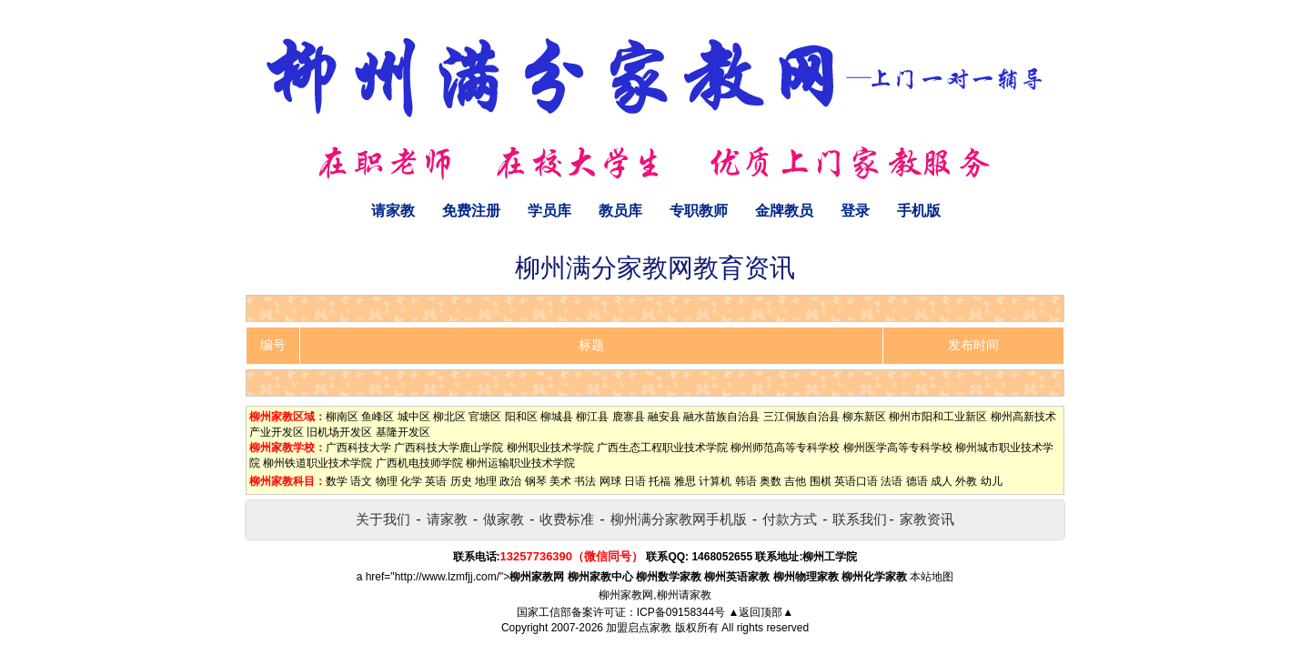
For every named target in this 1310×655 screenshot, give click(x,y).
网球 (610, 481)
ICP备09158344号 (681, 612)
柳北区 (449, 416)
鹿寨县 (628, 416)
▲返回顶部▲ (760, 612)
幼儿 (992, 481)
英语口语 (856, 481)
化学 (411, 481)
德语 (917, 481)
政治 (510, 481)
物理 (387, 481)
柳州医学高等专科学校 (897, 447)
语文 (361, 481)
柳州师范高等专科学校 (785, 447)
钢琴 (536, 481)
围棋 (820, 481)
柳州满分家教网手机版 (678, 519)
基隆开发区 (403, 432)
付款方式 (789, 519)
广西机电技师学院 (419, 463)
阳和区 (521, 416)
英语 (436, 481)
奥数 (770, 481)
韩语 (746, 481)
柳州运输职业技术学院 (520, 463)
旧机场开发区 (339, 432)
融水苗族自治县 (721, 416)
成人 (941, 481)
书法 (585, 481)
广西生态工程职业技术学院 (662, 447)
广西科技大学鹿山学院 (448, 447)
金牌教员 (784, 210)
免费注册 (471, 210)
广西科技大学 (358, 447)
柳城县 (556, 416)
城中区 (414, 416)
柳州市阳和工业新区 (938, 416)
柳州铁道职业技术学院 (317, 463)
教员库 (620, 210)
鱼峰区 (377, 416)
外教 (966, 481)
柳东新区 (864, 416)
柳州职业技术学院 (550, 447)
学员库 (549, 210)
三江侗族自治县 (801, 416)
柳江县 (592, 416)
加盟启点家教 (638, 627)
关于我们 (383, 519)
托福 (659, 481)
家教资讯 (927, 519)
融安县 (664, 416)
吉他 (795, 481)
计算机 (715, 481)
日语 (635, 481)
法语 (891, 481)
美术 (560, 481)
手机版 (919, 210)
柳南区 (342, 416)
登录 (855, 210)
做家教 (503, 519)
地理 (486, 481)
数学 (337, 481)
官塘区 (485, 416)
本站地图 (931, 576)
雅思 (685, 481)
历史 (461, 481)
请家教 (393, 210)
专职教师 (699, 210)
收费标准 (566, 519)
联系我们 (859, 519)
